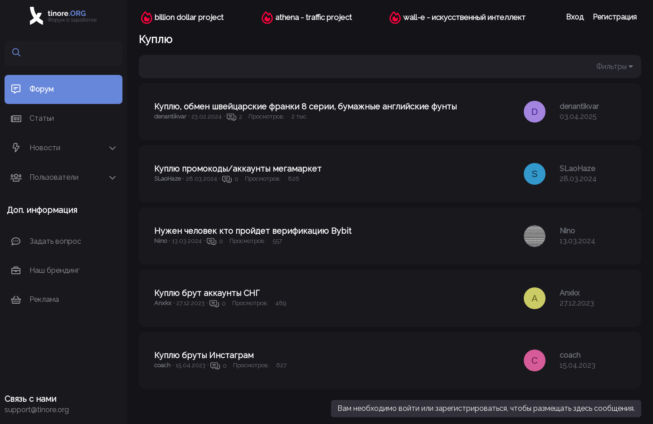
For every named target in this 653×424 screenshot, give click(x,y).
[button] (112, 148)
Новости (44, 147)
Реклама (44, 299)
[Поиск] (71, 53)
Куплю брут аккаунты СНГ (206, 293)
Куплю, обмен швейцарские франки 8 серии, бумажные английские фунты (305, 106)
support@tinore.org (37, 409)
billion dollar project (189, 17)
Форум (41, 89)
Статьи (41, 118)
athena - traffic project (313, 17)
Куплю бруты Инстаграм (203, 355)
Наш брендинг (54, 270)
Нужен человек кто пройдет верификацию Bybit (252, 231)
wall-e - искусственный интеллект (464, 17)
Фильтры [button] (611, 66)
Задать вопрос (55, 241)
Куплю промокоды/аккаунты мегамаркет (238, 168)
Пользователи (53, 177)
